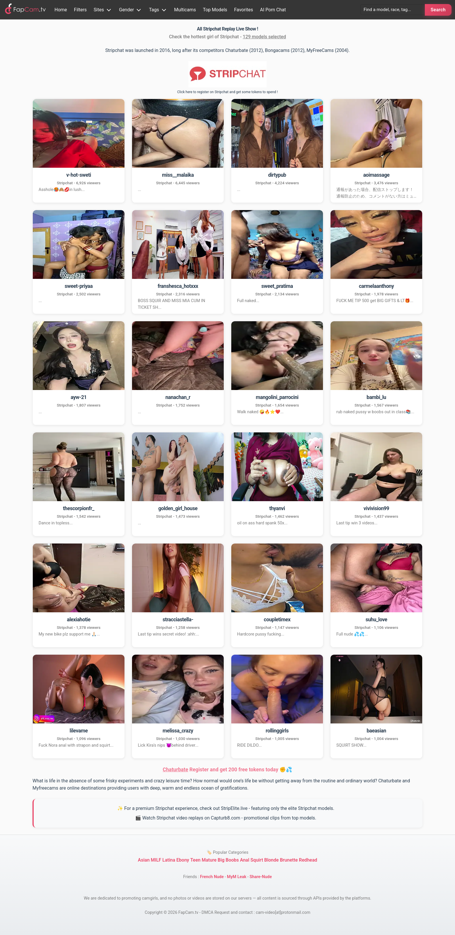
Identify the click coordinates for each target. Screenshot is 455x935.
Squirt (256, 860)
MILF (156, 860)
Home (61, 9)
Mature (209, 860)
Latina (168, 860)
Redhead (308, 860)
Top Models (215, 9)
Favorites (243, 9)
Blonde (271, 860)
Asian (144, 860)
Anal (244, 860)
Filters (80, 9)
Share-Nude (261, 876)
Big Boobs (228, 860)
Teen (195, 860)
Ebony (182, 860)
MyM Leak (236, 876)
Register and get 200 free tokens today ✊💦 (227, 769)
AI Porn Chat (273, 9)
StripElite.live (234, 808)
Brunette (289, 860)
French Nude (212, 876)
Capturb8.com (225, 818)
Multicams (185, 9)
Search (438, 9)
